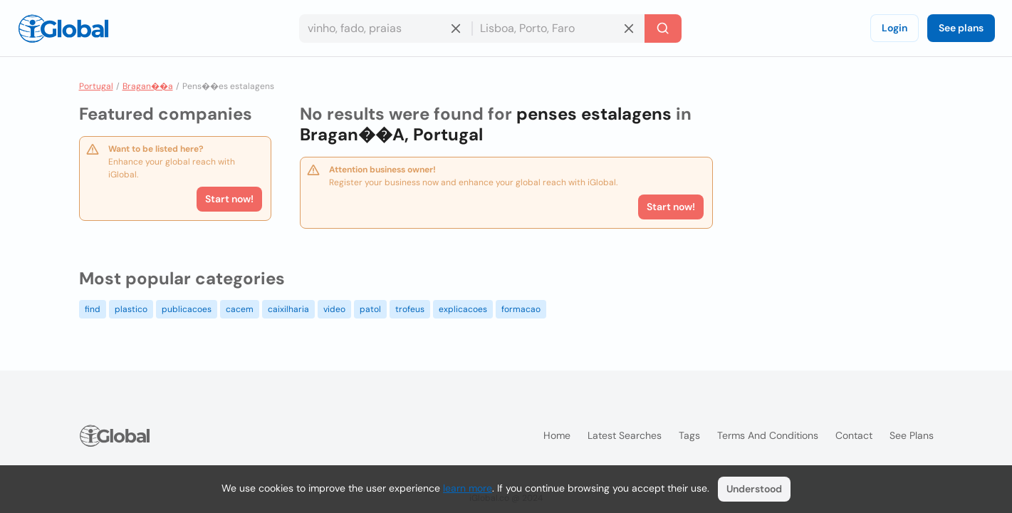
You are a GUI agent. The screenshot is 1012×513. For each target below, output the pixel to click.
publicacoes (187, 309)
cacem (240, 309)
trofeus (409, 309)
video (334, 309)
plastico (131, 309)
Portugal (96, 86)
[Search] (663, 28)
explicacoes (463, 309)
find (92, 309)
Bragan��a (147, 86)
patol (370, 309)
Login (894, 27)
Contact (853, 435)
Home (556, 435)
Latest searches (625, 435)
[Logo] (63, 28)
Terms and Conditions (767, 435)
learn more (467, 488)
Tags (689, 435)
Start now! (229, 198)
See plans (961, 27)
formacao (521, 309)
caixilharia (288, 309)
